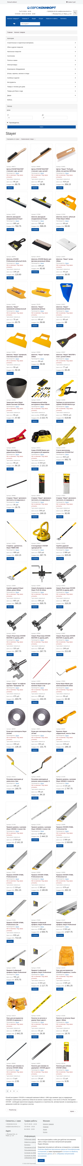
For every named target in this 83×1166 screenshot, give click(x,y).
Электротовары (12, 65)
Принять (41, 1160)
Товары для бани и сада (15, 91)
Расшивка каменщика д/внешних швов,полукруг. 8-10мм (40, 781)
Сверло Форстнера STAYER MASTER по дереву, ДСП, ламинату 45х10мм (65, 590)
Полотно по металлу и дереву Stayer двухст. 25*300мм (39, 1020)
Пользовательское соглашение (34, 1150)
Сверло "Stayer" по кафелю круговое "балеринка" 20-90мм (16, 685)
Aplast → (73, 1111)
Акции (34, 18)
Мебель (9, 100)
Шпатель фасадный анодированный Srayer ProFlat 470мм (14, 219)
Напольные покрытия (14, 51)
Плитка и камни (12, 60)
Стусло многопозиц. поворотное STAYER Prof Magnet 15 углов (64, 452)
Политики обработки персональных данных (52, 1149)
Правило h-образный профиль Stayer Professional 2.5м (66, 924)
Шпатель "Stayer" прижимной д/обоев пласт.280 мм (63, 309)
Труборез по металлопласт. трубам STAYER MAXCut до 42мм (65, 404)
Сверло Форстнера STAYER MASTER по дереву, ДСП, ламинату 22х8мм (65, 638)
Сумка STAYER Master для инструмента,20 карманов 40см (40, 452)
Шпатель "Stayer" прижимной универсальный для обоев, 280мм (16, 309)
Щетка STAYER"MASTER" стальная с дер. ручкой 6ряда (15, 171)
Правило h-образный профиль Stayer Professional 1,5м (41, 972)
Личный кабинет (12, 2)
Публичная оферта (30, 1139)
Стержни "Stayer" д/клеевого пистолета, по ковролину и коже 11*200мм (16, 500)
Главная (10, 32)
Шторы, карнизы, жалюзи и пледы (18, 73)
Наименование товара (27, 139)
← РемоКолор (11, 1110)
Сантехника (11, 56)
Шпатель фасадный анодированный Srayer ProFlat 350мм (39, 219)
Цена (17, 139)
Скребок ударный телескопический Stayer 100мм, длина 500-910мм (64, 548)
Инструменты (11, 82)
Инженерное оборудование (16, 69)
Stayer (17, 173)
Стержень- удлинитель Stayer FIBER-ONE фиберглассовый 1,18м (15, 548)
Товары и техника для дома (16, 86)
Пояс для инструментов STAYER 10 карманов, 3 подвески (15, 1020)
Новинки (25, 18)
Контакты (63, 18)
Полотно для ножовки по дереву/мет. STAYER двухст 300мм (40, 1068)
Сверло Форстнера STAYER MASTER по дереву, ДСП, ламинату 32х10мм (16, 638)
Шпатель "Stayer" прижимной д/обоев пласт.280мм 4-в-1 (38, 309)
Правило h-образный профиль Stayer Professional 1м (16, 972)
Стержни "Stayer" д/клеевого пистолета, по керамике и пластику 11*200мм (66, 500)
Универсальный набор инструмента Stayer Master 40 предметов (40, 404)
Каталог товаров (12, 18)
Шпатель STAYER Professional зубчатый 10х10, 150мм (17, 261)
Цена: (9, 110)
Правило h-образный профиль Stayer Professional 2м (41, 924)
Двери (9, 95)
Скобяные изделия (13, 78)
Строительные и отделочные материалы (20, 43)
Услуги (41, 18)
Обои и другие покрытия (15, 47)
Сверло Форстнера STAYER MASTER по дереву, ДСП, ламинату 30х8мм (40, 638)
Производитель (13, 122)
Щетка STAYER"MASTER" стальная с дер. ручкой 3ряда (40, 171)
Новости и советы (51, 18)
